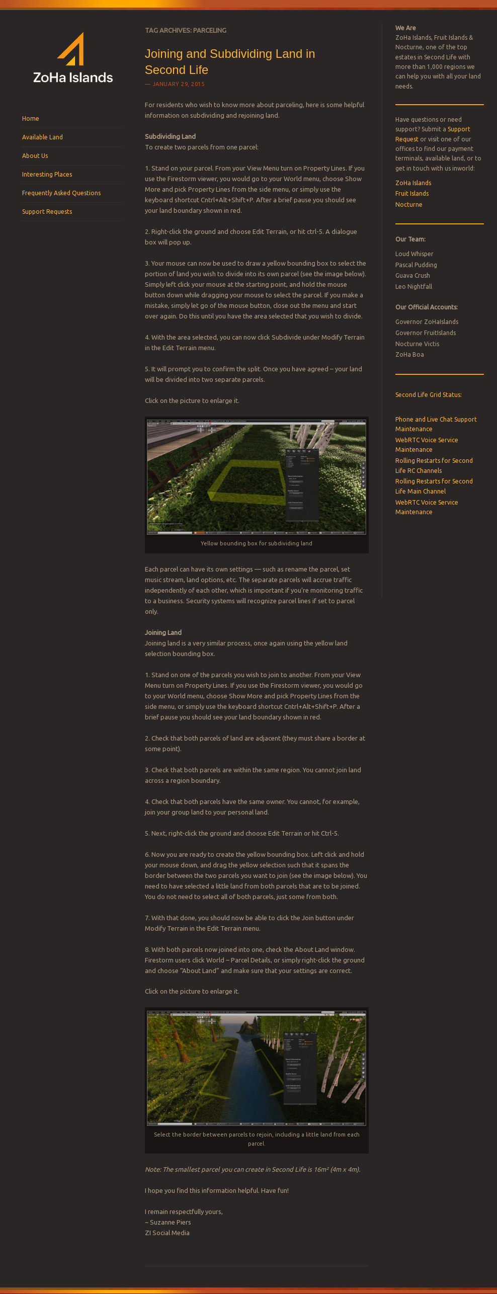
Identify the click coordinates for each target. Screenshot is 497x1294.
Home (30, 118)
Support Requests (47, 211)
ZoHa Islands (413, 183)
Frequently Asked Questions (61, 193)
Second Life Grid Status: (428, 394)
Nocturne (409, 204)
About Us (35, 155)
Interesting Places (47, 174)
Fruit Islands (412, 193)
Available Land (42, 137)
